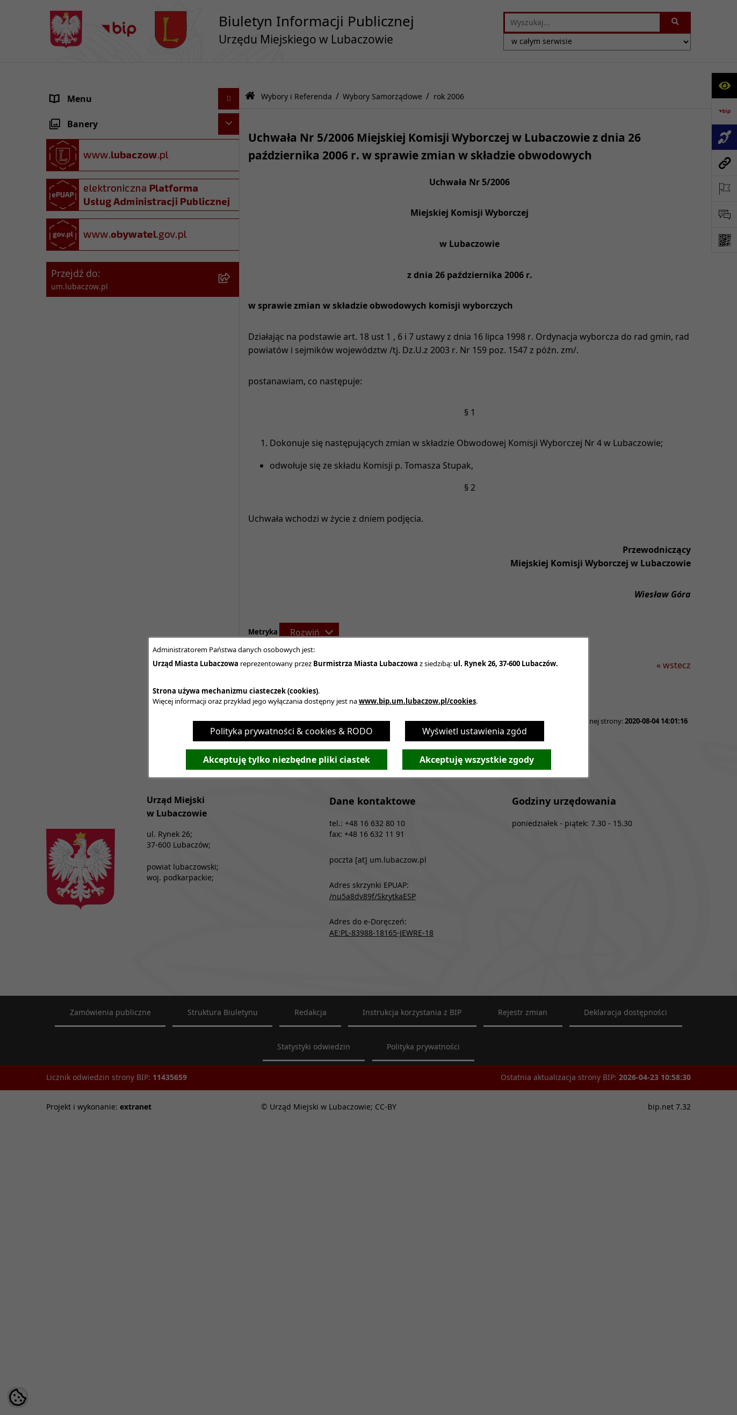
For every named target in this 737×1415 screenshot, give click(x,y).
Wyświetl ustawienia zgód (474, 731)
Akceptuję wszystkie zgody (477, 759)
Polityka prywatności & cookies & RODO (291, 731)
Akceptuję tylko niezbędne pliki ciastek (286, 759)
